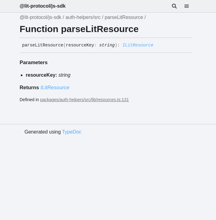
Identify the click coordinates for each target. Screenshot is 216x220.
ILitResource (138, 45)
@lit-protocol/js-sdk (43, 6)
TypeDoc (71, 131)
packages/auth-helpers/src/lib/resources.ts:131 (84, 99)
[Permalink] (158, 45)
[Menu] (190, 6)
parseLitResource (124, 17)
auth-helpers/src (83, 17)
